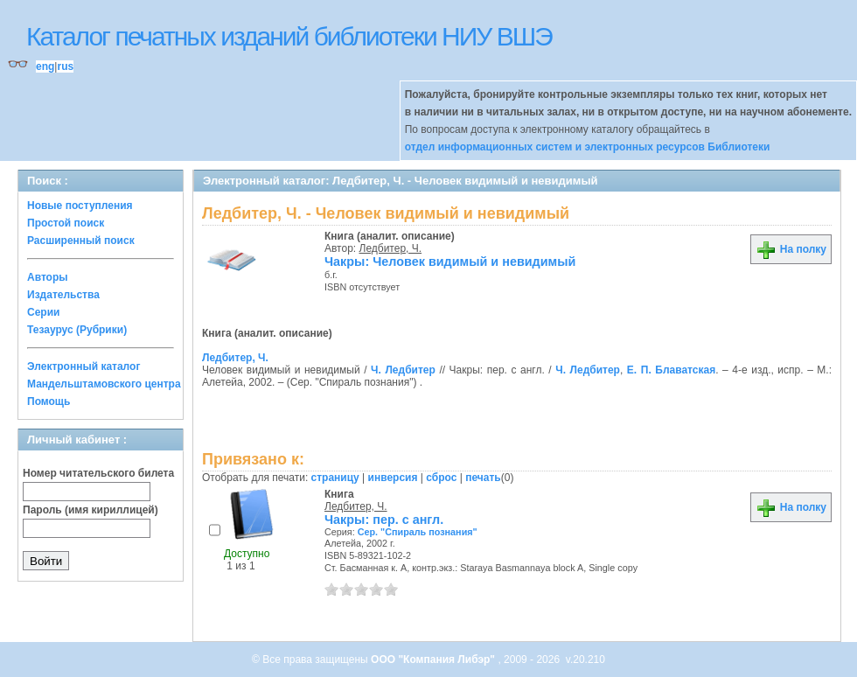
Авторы (47, 277)
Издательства (63, 295)
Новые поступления (80, 205)
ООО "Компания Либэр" (434, 659)
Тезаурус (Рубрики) (77, 330)
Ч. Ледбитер (403, 370)
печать (483, 477)
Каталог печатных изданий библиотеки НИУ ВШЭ (289, 36)
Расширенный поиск (81, 240)
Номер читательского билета (98, 473)
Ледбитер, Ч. (390, 248)
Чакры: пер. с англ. (383, 520)
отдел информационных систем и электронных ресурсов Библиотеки (587, 147)
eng (45, 66)
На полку (791, 249)
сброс (441, 477)
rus (65, 66)
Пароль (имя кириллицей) (90, 510)
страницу (335, 477)
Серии (43, 312)
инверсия (393, 477)
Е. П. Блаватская (671, 370)
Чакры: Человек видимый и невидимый (449, 262)
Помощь (48, 401)
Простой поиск (65, 223)
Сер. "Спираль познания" (417, 532)
